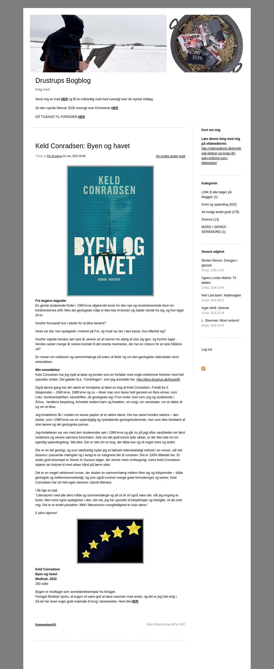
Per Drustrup (54, 156)
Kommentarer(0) (45, 624)
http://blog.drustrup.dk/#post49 (158, 379)
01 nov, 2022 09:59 (74, 156)
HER (64, 99)
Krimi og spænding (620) (219, 204)
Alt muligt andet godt (170, 156)
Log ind (206, 349)
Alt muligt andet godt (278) (220, 212)
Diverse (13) (210, 219)
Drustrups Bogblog (63, 80)
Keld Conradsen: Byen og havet (82, 146)
